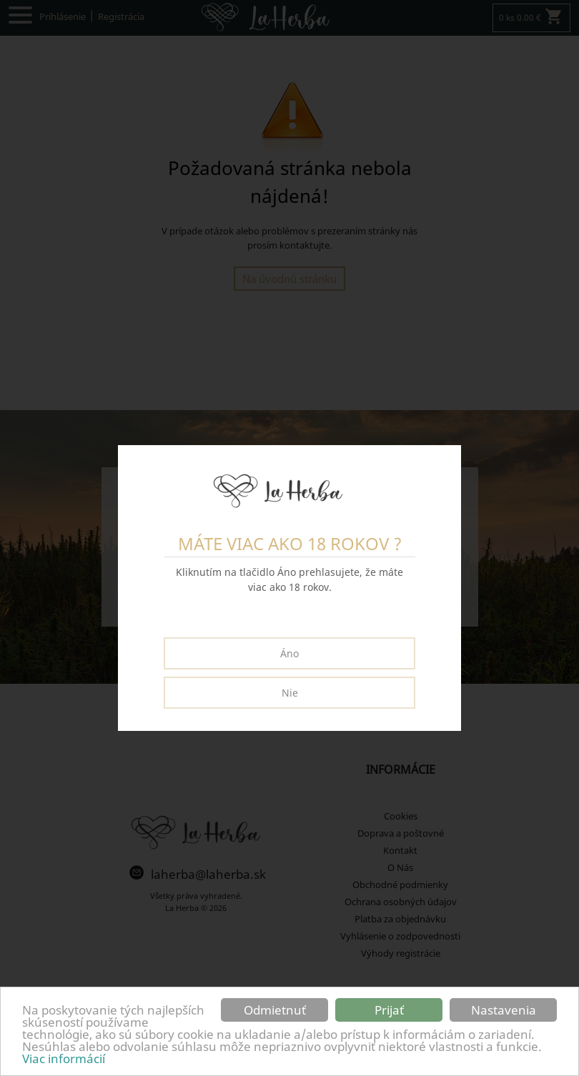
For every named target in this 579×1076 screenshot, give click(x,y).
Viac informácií (63, 1058)
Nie (290, 692)
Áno (289, 653)
